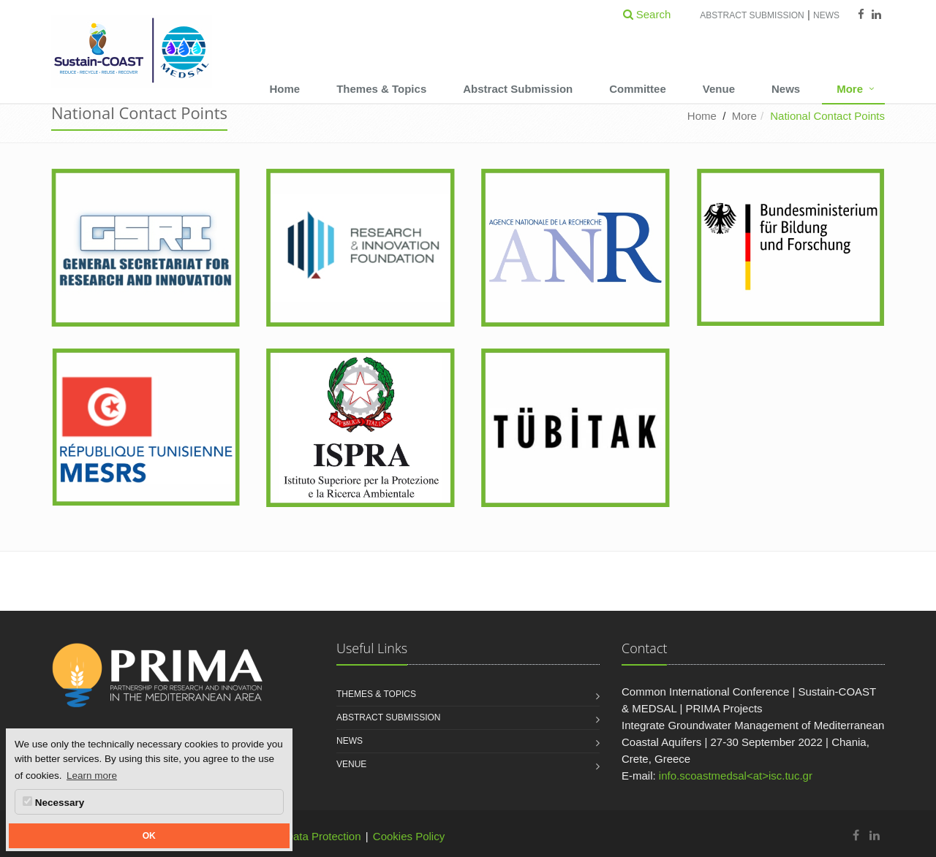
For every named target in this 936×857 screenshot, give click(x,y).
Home (284, 89)
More (850, 89)
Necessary (53, 802)
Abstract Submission (752, 15)
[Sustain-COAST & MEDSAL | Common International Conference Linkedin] (874, 835)
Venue (719, 89)
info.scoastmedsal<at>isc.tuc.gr (735, 775)
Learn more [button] (92, 775)
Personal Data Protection (300, 836)
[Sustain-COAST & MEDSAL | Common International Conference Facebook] (856, 835)
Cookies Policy (409, 836)
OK (149, 836)
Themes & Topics (381, 89)
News (826, 15)
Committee (637, 89)
